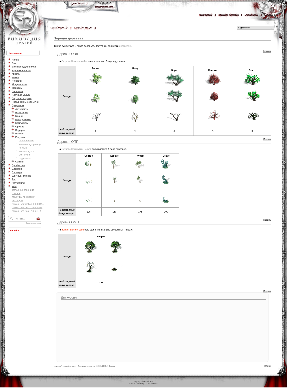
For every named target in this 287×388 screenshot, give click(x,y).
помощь (16, 193)
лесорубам (125, 46)
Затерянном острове (72, 229)
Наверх (267, 366)
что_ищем (17, 200)
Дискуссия (69, 297)
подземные (25, 158)
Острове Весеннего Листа (75, 61)
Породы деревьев (68, 38)
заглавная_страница (30, 144)
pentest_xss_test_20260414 (26, 211)
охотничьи (24, 154)
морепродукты (27, 151)
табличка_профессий (23, 196)
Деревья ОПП (68, 142)
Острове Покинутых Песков (76, 149)
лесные (23, 147)
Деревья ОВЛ (67, 54)
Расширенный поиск (33, 223)
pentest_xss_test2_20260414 (27, 207)
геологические (26, 140)
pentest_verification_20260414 (28, 204)
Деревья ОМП (68, 222)
